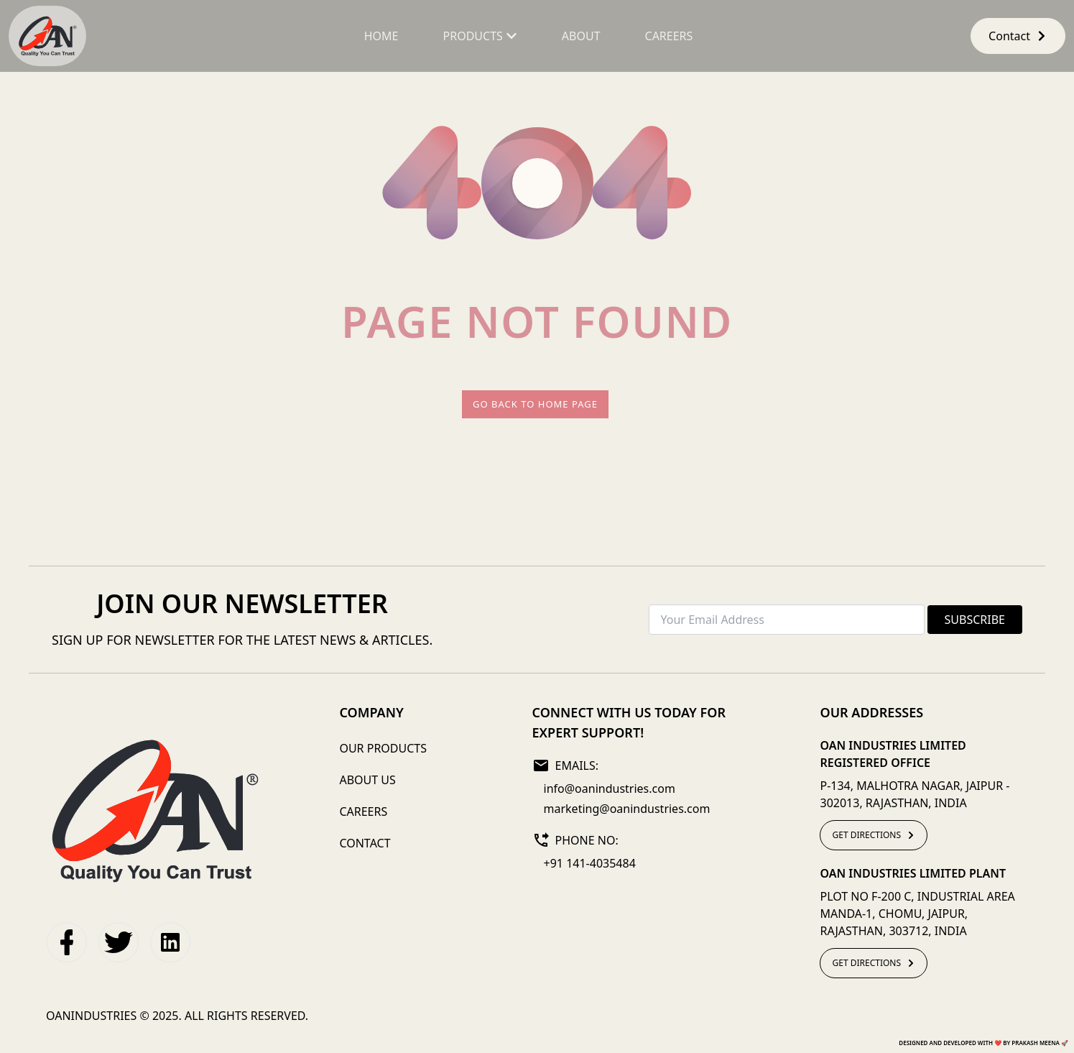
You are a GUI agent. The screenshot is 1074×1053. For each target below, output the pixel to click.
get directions (873, 835)
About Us (367, 780)
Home (381, 36)
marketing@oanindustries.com (627, 809)
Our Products (383, 748)
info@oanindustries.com (609, 788)
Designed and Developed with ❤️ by (983, 1043)
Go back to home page (535, 403)
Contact (1018, 36)
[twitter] (118, 942)
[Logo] (154, 810)
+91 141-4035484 (590, 863)
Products (480, 36)
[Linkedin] (170, 942)
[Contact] (1018, 36)
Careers (669, 36)
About (581, 36)
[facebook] (67, 942)
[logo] (47, 36)
